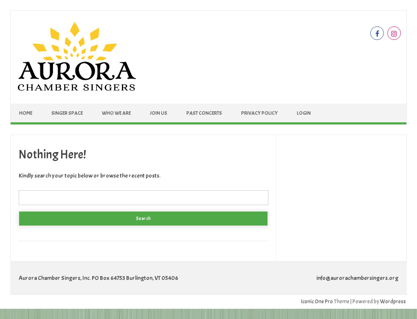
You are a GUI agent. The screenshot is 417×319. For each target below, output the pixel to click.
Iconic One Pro (317, 301)
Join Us (158, 113)
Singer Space (67, 113)
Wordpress (393, 301)
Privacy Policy (259, 113)
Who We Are (116, 113)
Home (25, 113)
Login (304, 113)
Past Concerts (204, 113)
